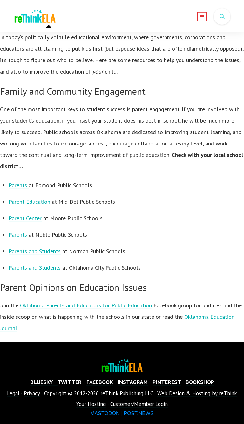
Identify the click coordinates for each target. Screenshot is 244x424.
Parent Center (25, 218)
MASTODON (104, 413)
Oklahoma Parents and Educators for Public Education (86, 305)
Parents (19, 185)
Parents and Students (35, 251)
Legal (13, 393)
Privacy (32, 393)
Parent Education (29, 201)
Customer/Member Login (139, 404)
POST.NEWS (138, 413)
